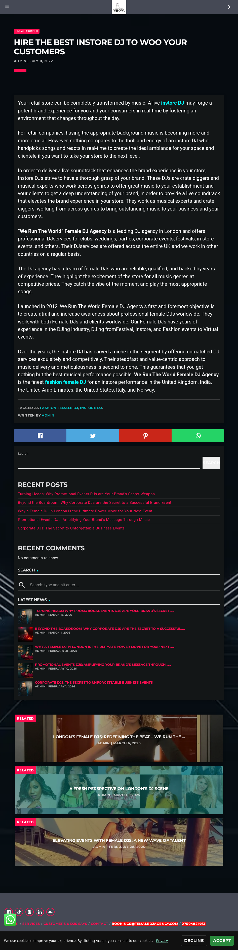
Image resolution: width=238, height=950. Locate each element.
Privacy (162, 940)
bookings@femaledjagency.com (145, 924)
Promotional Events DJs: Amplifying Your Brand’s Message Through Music (84, 519)
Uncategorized (26, 31)
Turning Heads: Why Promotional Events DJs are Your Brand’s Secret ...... (104, 611)
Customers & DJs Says (65, 924)
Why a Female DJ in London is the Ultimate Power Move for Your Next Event (85, 511)
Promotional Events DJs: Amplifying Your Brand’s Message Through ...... (103, 665)
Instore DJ (91, 408)
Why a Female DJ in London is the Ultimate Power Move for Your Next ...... (104, 647)
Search (23, 454)
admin (48, 415)
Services (31, 924)
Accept (222, 940)
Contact (99, 924)
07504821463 (193, 924)
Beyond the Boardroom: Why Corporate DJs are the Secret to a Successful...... (110, 629)
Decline (194, 940)
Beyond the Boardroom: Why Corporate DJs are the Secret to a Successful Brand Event (94, 502)
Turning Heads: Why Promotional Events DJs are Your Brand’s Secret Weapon (86, 494)
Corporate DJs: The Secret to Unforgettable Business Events (71, 528)
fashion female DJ (59, 408)
